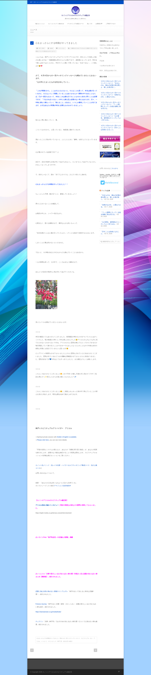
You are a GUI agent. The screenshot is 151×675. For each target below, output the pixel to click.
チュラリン (39, 621)
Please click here (43, 440)
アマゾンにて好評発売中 (62, 486)
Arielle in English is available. (67, 437)
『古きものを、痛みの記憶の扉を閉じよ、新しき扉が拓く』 (111, 197)
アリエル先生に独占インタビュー (47, 505)
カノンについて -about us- (56, 23)
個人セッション (40, 23)
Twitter (119, 671)
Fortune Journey (41, 604)
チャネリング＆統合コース (75, 23)
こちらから (114, 168)
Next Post (95, 650)
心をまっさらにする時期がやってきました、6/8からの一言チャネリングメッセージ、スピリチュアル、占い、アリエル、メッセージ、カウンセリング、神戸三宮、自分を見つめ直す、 (66, 640)
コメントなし (61, 48)
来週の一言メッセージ (91, 48)
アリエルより (83, 48)
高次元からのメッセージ (49, 51)
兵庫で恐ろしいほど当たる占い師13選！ (60, 574)
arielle (51, 48)
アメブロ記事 (105, 190)
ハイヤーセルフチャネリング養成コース (75, 465)
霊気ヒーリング (39, 51)
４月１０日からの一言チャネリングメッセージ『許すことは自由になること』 (111, 127)
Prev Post (32, 650)
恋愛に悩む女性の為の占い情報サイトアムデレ (52, 591)
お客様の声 (99, 23)
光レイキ (89, 23)
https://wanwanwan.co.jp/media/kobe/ (48, 612)
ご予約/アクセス (111, 23)
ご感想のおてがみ (74, 48)
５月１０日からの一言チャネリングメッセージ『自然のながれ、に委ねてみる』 (111, 95)
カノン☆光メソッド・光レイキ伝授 (48, 465)
